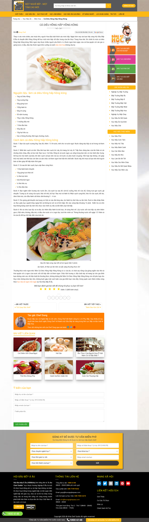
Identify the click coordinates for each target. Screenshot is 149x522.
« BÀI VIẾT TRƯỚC (35, 306)
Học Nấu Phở (116, 136)
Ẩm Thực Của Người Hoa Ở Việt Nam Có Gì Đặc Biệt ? (90, 354)
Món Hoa (37, 19)
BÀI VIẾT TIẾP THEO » (80, 306)
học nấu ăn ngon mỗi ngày (27, 282)
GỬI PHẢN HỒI (21, 424)
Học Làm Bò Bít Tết (118, 159)
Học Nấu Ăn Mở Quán (119, 118)
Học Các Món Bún (117, 151)
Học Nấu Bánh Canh (118, 147)
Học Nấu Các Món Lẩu (119, 170)
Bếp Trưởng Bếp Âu (118, 96)
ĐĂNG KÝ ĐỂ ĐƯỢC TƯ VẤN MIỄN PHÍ (103, 520)
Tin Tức (113, 14)
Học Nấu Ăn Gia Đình (72, 14)
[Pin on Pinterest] (57, 297)
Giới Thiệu (19, 14)
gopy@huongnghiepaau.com (70, 492)
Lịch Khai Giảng (102, 14)
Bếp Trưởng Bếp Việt (119, 103)
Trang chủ (16, 19)
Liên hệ (19, 507)
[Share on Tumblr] (64, 297)
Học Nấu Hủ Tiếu (117, 144)
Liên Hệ (121, 14)
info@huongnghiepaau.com (70, 500)
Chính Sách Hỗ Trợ (104, 508)
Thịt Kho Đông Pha (27, 376)
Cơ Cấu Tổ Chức (103, 501)
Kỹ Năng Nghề (88, 14)
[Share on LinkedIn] (61, 297)
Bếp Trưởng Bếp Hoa (119, 111)
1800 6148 (74, 519)
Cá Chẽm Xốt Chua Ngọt (27, 353)
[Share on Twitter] (53, 297)
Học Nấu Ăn (30, 14)
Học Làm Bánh (56, 14)
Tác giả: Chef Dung (37, 315)
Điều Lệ (100, 504)
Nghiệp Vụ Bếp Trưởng (119, 92)
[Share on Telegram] (68, 297)
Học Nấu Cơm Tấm (118, 140)
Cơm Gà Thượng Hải (90, 376)
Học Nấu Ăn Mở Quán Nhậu (121, 166)
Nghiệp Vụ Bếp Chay (118, 114)
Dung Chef (22, 32)
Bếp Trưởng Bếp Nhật (119, 107)
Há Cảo (59, 353)
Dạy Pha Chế (42, 14)
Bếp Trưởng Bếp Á (118, 99)
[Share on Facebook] (49, 297)
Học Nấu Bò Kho (117, 155)
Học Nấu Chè (116, 126)
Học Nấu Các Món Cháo (120, 162)
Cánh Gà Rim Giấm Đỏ (59, 376)
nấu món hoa (60, 45)
